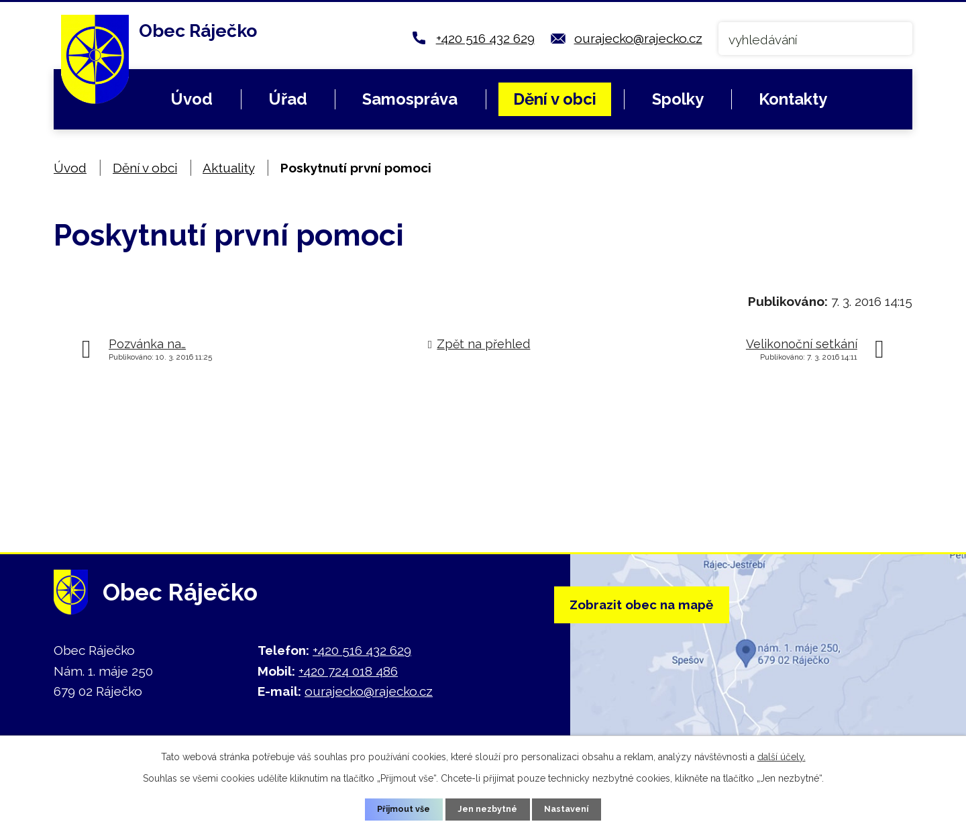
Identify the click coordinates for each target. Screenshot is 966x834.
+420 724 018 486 (348, 671)
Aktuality (228, 167)
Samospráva (410, 99)
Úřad (287, 99)
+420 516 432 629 (485, 38)
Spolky (678, 99)
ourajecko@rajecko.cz (638, 38)
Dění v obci (554, 99)
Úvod (191, 99)
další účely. (781, 754)
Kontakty (793, 99)
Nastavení (573, 808)
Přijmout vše (397, 808)
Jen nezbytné (488, 808)
